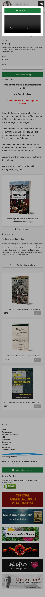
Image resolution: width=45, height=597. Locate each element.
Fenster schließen (22, 10)
